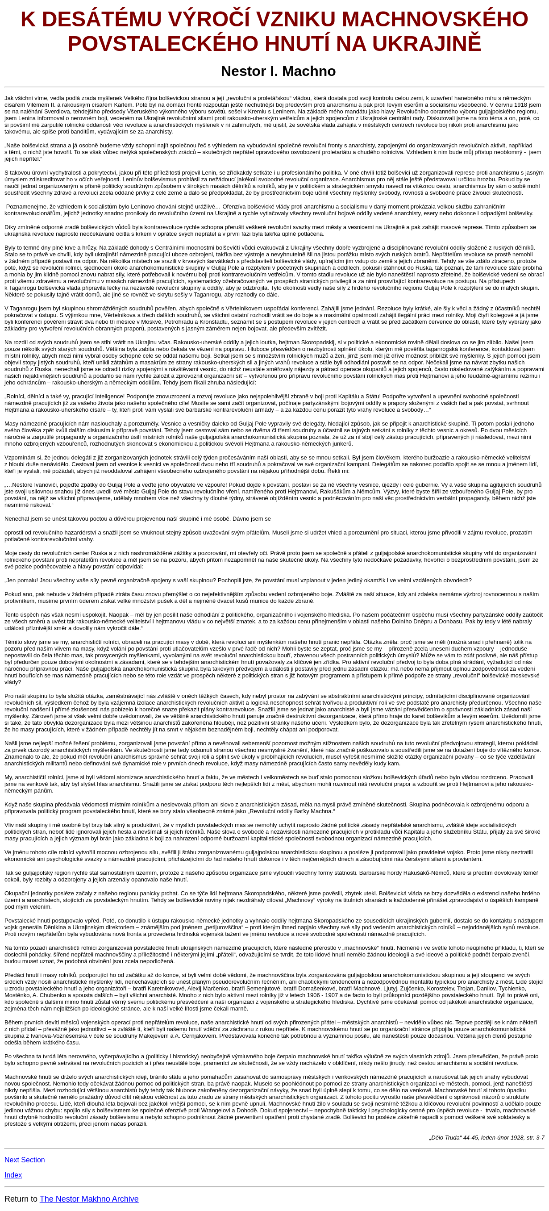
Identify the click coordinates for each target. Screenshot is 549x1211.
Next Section (24, 1160)
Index (13, 1175)
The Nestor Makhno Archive (89, 1198)
